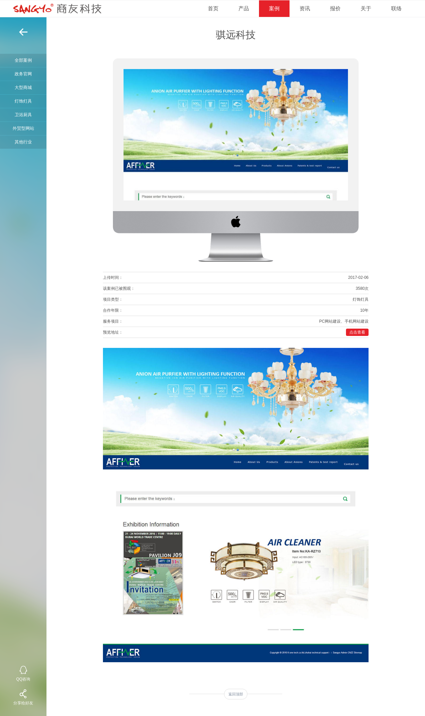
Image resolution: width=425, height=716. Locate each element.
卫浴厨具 (23, 114)
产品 (243, 8)
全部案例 (23, 60)
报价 (335, 8)
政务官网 (23, 73)
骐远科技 (236, 34)
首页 (213, 8)
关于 (366, 8)
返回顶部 (235, 694)
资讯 (304, 8)
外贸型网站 (23, 128)
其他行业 (23, 141)
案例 (274, 8)
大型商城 (23, 87)
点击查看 (357, 332)
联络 (396, 8)
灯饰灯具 (23, 101)
